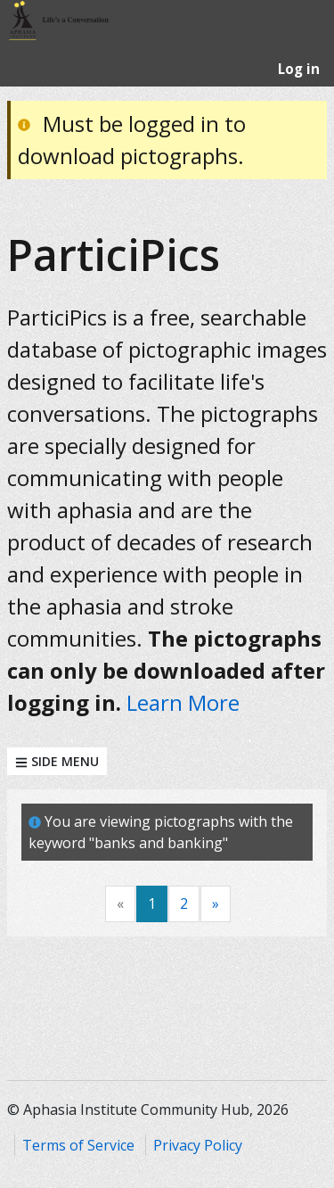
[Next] (215, 904)
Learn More (183, 702)
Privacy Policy (197, 1145)
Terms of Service (78, 1145)
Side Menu (57, 761)
